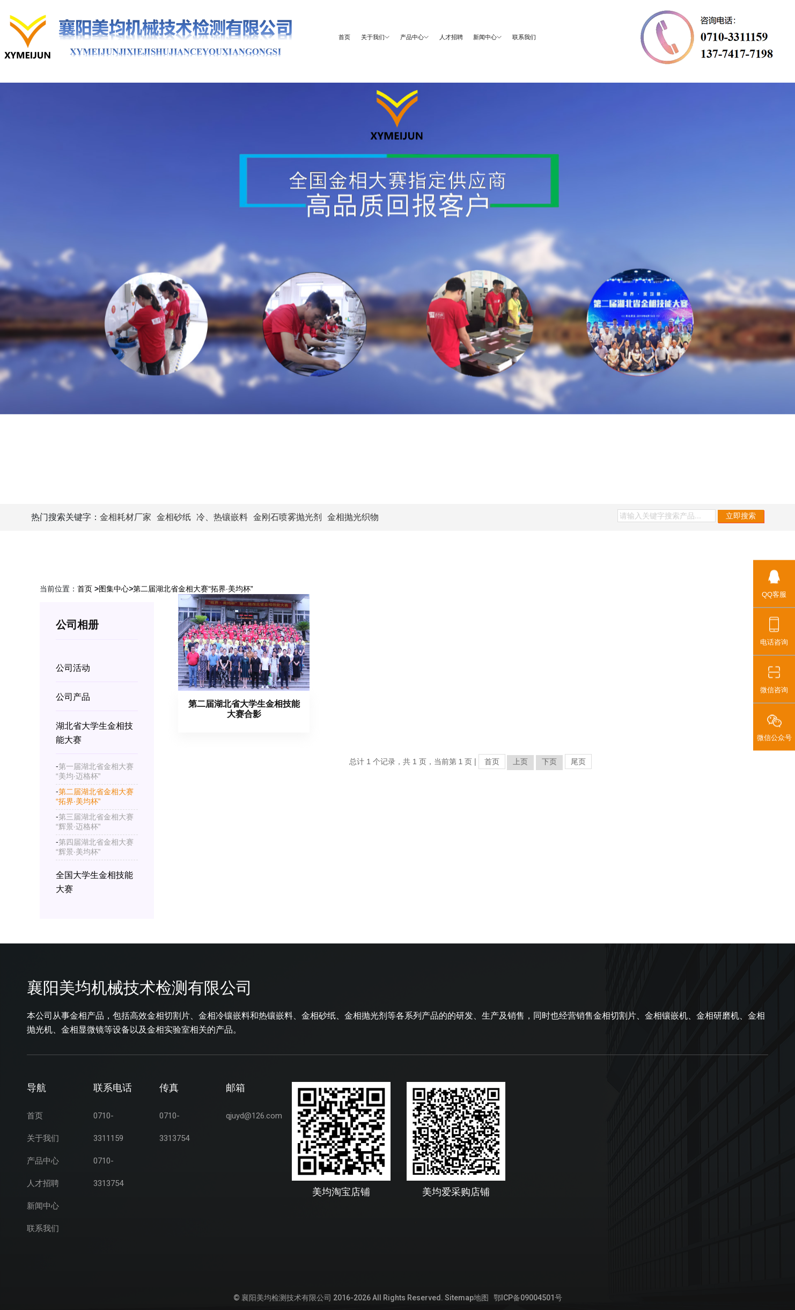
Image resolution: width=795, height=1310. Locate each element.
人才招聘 (451, 37)
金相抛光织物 (353, 517)
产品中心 (414, 37)
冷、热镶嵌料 (222, 517)
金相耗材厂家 (125, 517)
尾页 (578, 761)
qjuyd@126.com (254, 1116)
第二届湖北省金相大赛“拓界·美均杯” (193, 588)
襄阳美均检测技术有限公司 (286, 1297)
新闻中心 (487, 37)
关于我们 (375, 37)
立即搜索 (741, 515)
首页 (344, 37)
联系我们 (524, 37)
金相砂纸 (174, 517)
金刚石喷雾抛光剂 (287, 517)
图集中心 (114, 588)
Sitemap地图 (467, 1297)
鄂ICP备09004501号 (528, 1297)
